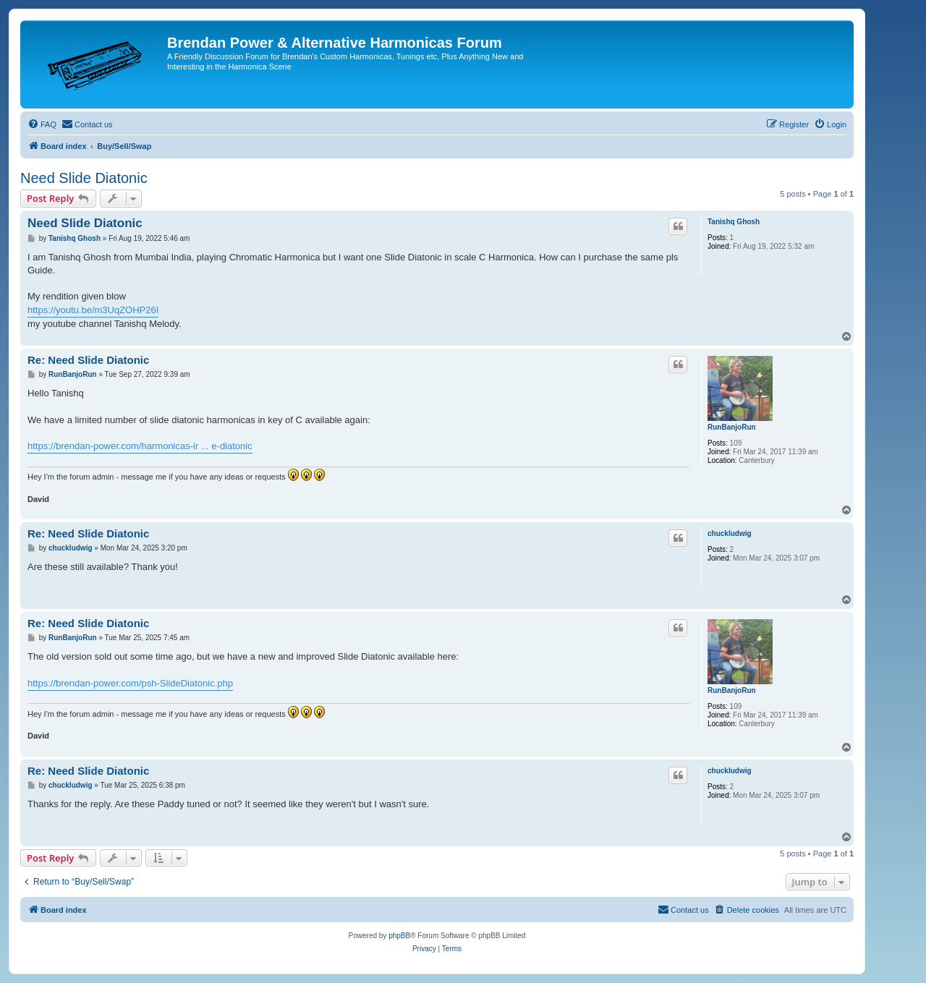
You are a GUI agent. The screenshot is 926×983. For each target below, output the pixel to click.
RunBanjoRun (732, 427)
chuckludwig (730, 533)
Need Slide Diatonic (84, 178)
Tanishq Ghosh (734, 222)
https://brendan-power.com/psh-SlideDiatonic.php (130, 683)
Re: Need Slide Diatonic (88, 360)
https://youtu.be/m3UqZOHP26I (92, 310)
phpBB (399, 936)
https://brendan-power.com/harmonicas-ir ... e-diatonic (139, 446)
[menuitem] (41, 124)
